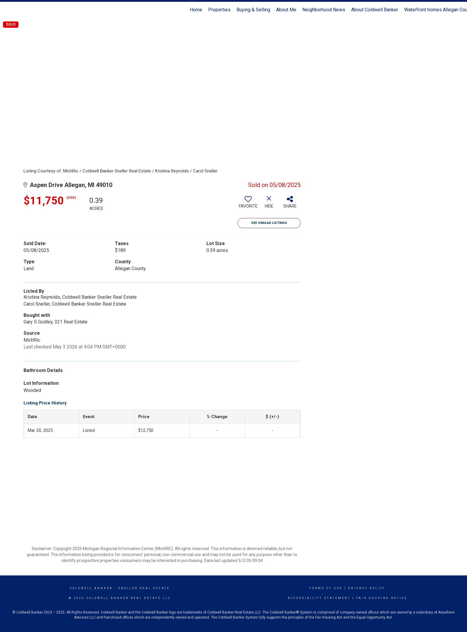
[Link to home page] (7, 10)
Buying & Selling (253, 10)
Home (196, 10)
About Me (286, 10)
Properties (219, 10)
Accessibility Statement (319, 598)
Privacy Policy (366, 588)
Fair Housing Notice (381, 598)
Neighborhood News (323, 10)
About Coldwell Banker (374, 10)
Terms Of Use (326, 588)
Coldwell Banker (91, 588)
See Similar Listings (269, 223)
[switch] (248, 204)
